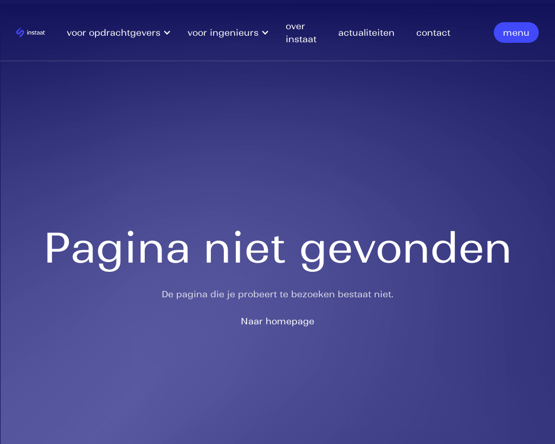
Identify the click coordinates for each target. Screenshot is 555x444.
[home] (30, 32)
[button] (124, 32)
